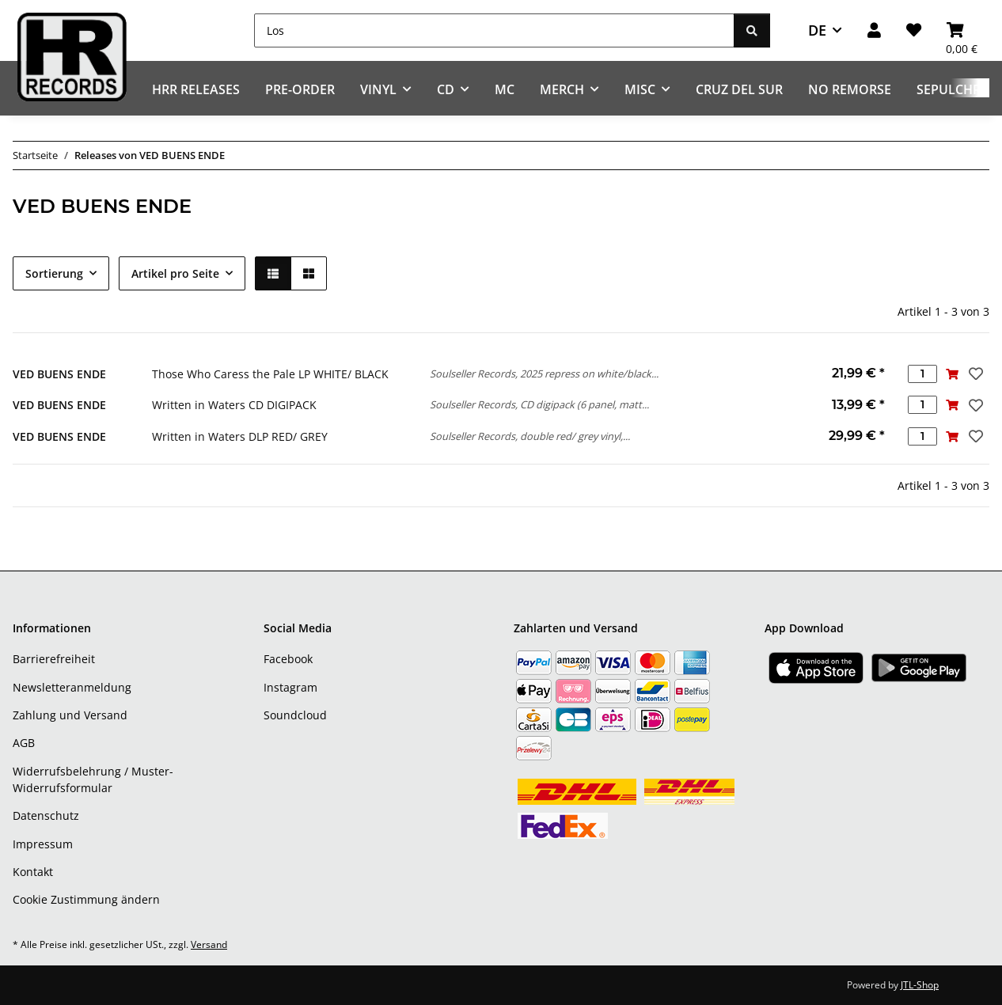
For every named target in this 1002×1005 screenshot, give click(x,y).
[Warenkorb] (961, 30)
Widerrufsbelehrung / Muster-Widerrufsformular (93, 779)
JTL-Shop (920, 985)
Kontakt (33, 871)
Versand (209, 944)
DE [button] (817, 30)
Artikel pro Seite (175, 273)
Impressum (43, 843)
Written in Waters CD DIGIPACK (234, 404)
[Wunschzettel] (914, 30)
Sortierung (54, 273)
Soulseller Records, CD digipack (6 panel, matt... (539, 404)
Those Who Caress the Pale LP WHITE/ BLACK (270, 373)
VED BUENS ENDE (59, 373)
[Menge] (922, 374)
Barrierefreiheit (54, 658)
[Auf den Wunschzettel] (974, 373)
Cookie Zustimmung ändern (86, 899)
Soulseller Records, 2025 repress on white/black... (544, 373)
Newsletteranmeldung (72, 687)
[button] (874, 30)
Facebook (288, 658)
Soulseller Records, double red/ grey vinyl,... (530, 436)
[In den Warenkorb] (951, 374)
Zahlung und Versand (70, 714)
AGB (24, 742)
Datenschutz (46, 815)
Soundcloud (295, 714)
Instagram (290, 687)
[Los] (494, 30)
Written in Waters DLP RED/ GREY (240, 436)
